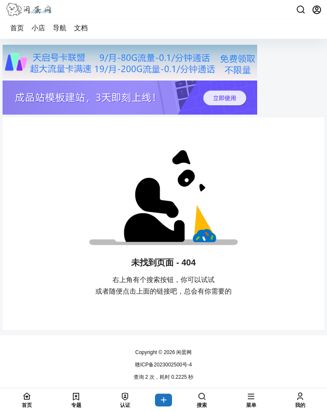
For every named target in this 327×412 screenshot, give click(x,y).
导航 (59, 28)
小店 (38, 28)
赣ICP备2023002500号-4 (163, 365)
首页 (17, 28)
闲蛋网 (183, 352)
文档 (81, 28)
